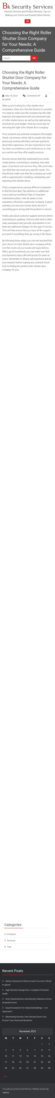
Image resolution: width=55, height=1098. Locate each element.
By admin (6, 99)
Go (34, 58)
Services (11, 940)
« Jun (4, 1076)
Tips (9, 947)
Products (11, 934)
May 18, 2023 (11, 96)
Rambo (42, 1089)
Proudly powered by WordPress (17, 1089)
